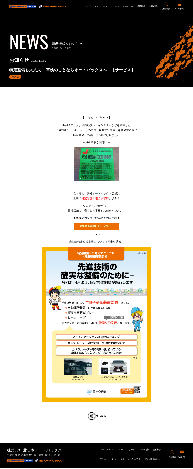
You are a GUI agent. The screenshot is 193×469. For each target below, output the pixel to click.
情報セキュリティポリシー (131, 460)
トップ (87, 6)
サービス (133, 450)
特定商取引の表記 (152, 460)
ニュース (115, 6)
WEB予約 (179, 9)
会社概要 (153, 6)
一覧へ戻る (102, 417)
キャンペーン (100, 6)
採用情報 (141, 6)
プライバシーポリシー (109, 460)
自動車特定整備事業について (87, 241)
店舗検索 (166, 9)
